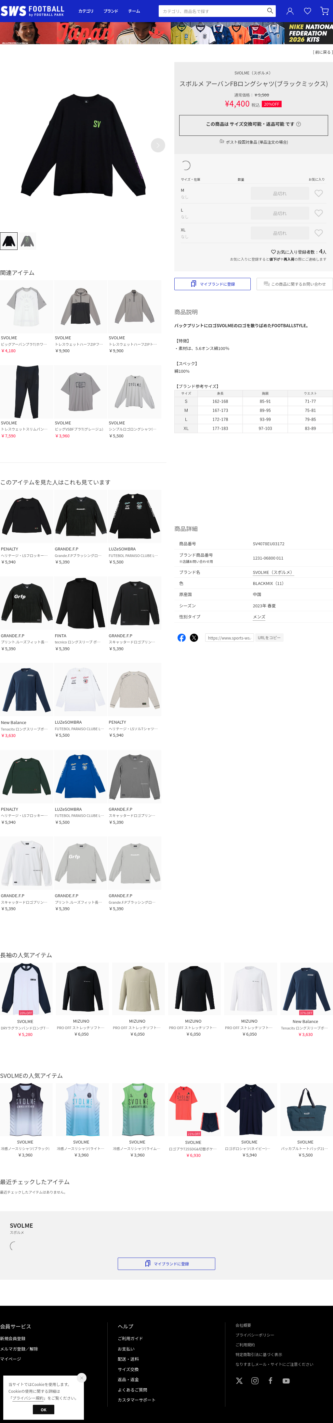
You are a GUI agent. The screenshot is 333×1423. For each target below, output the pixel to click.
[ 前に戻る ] (323, 52)
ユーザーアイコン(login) (290, 11)
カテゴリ (86, 11)
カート (325, 11)
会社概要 (243, 1325)
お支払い (126, 1349)
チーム (134, 11)
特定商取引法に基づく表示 (258, 1354)
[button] (158, 145)
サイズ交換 (128, 1369)
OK (43, 1409)
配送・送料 (128, 1359)
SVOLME (253, 72)
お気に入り (307, 11)
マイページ (10, 1359)
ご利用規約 (245, 1344)
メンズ (259, 617)
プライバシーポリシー (254, 1335)
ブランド (111, 11)
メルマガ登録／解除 (19, 1349)
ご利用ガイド (130, 1338)
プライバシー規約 (28, 1398)
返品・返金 (128, 1379)
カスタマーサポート (137, 1400)
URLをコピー (269, 637)
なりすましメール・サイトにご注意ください (274, 1364)
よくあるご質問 (132, 1390)
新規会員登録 (12, 1338)
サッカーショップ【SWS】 (34, 11)
